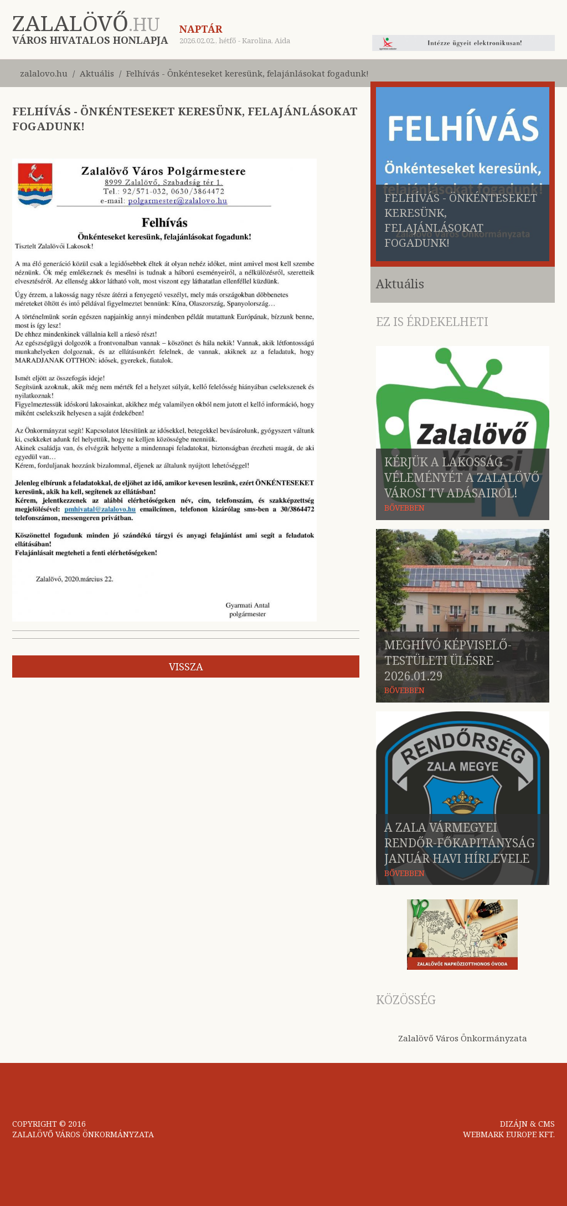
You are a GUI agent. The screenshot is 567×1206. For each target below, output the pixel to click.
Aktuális (97, 73)
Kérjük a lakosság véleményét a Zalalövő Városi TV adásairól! (462, 477)
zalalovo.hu (44, 73)
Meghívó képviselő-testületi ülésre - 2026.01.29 (448, 660)
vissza (186, 666)
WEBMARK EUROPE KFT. (509, 1134)
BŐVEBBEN (404, 507)
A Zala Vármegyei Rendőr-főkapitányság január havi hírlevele (459, 843)
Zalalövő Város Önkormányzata (462, 1038)
